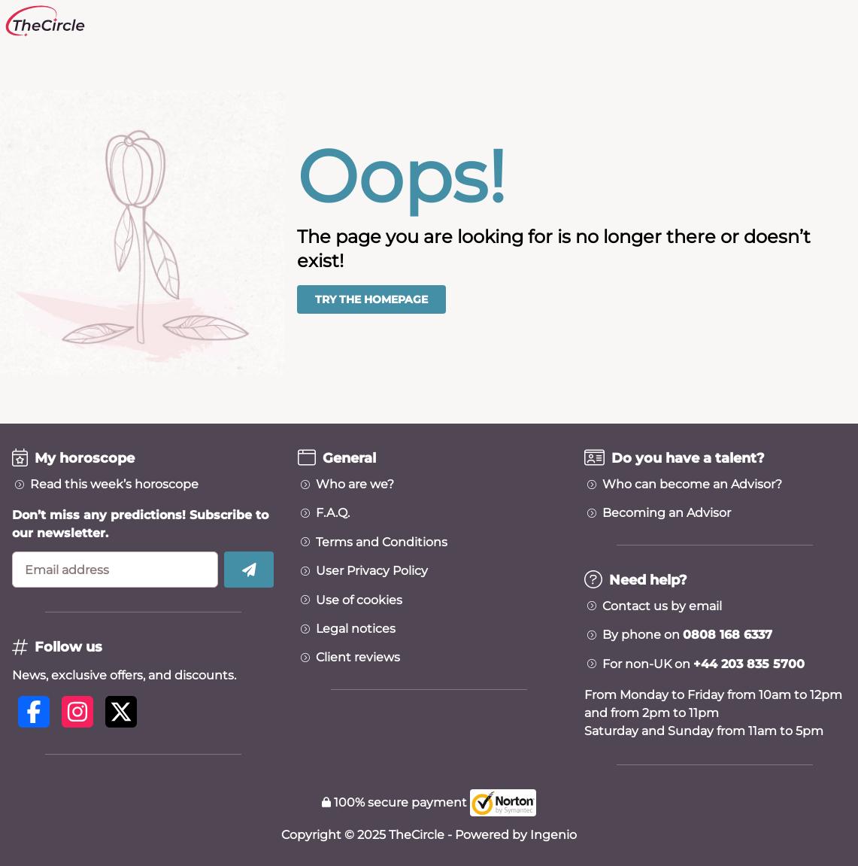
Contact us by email (662, 606)
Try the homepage (371, 299)
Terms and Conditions (381, 542)
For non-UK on (703, 664)
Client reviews (358, 657)
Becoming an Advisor (666, 513)
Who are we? (355, 484)
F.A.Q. (333, 513)
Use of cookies (359, 600)
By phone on (687, 635)
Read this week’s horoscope (114, 484)
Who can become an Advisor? (692, 484)
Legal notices (356, 629)
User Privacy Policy (372, 571)
